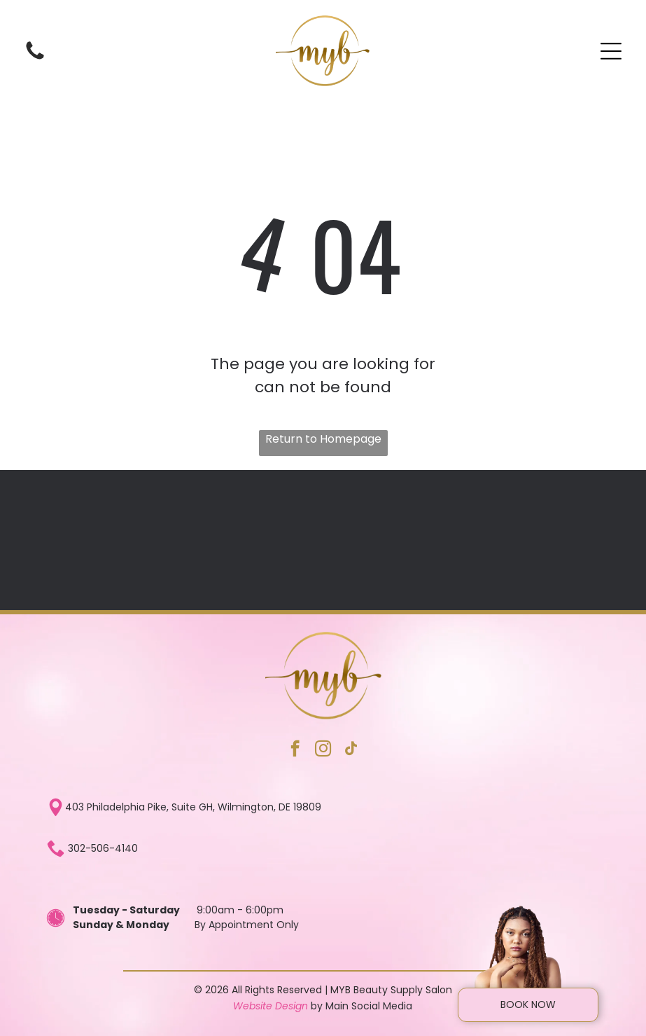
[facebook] (295, 750)
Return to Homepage (323, 439)
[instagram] (323, 750)
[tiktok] (351, 750)
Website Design (270, 1006)
